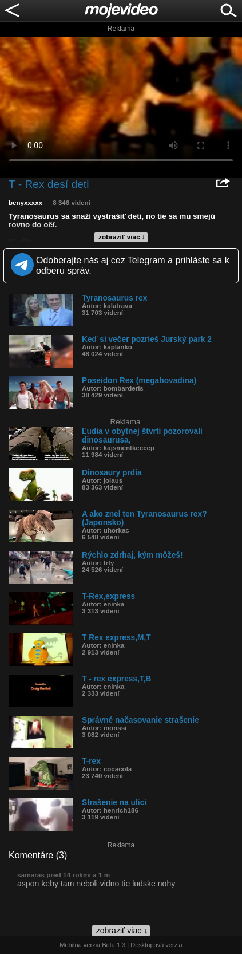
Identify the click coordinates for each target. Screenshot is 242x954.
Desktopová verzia (156, 944)
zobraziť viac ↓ (121, 237)
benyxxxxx (25, 202)
